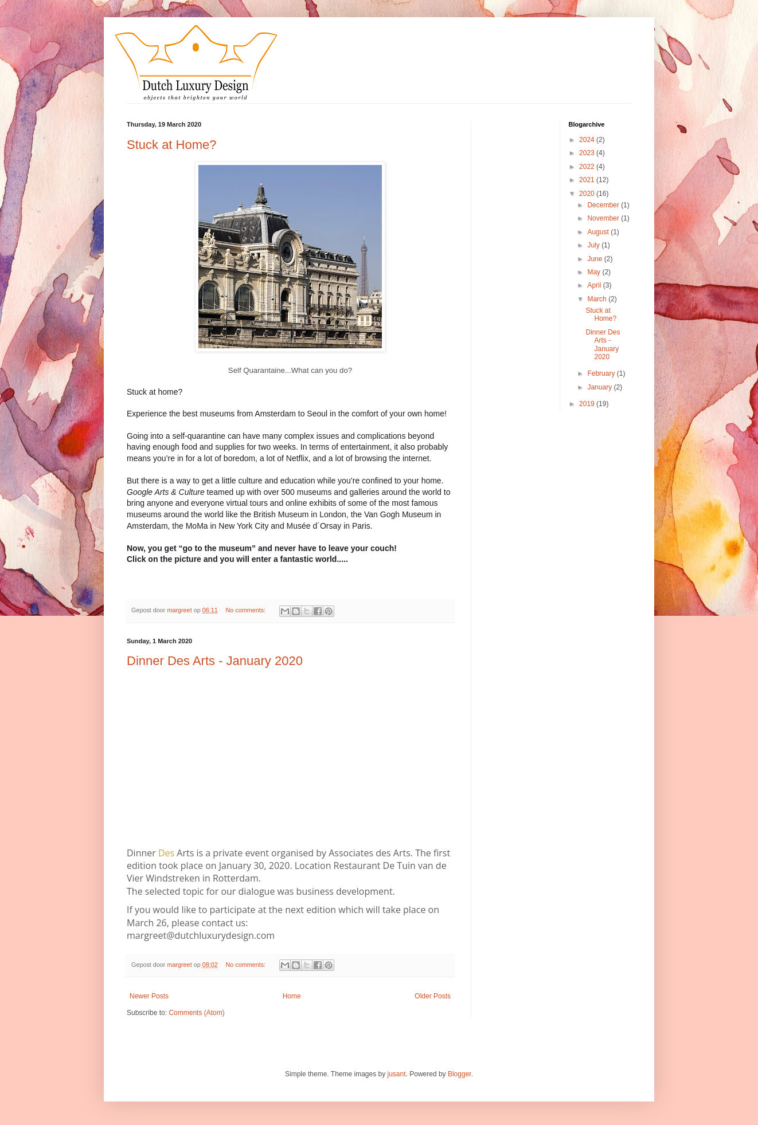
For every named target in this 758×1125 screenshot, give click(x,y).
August (599, 232)
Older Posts (433, 996)
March (597, 299)
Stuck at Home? (172, 144)
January (600, 387)
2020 (587, 194)
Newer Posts (149, 996)
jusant (397, 1074)
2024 (587, 140)
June (595, 259)
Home (292, 996)
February (601, 373)
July (594, 245)
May (594, 272)
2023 (587, 153)
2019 (587, 404)
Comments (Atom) (196, 1013)
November (604, 218)
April (595, 285)
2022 (587, 167)
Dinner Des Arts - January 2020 (215, 661)
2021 (587, 180)
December (604, 205)
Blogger (459, 1074)
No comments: (246, 610)
